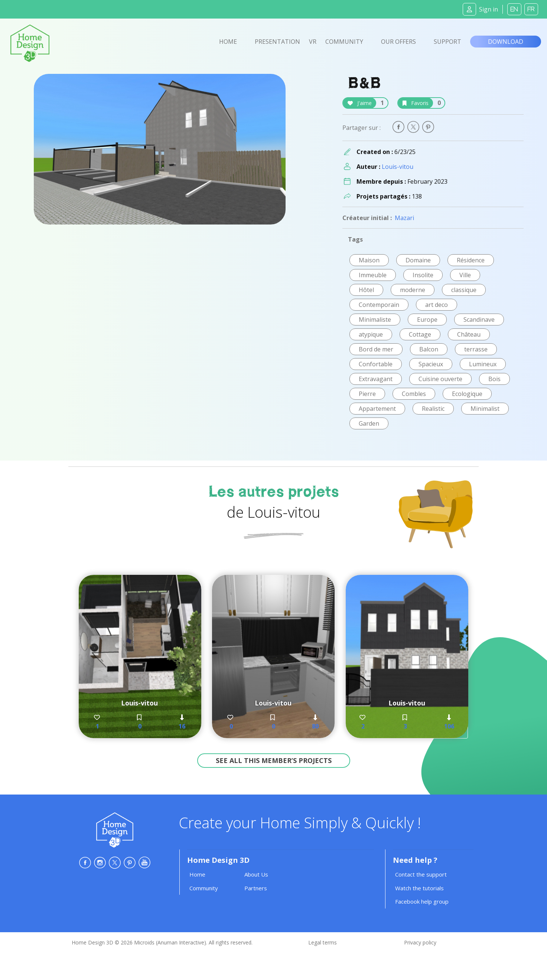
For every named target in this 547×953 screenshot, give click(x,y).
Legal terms (322, 942)
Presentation (277, 41)
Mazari (404, 218)
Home (228, 41)
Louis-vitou (397, 167)
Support (447, 41)
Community (344, 41)
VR (312, 41)
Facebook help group (422, 901)
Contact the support (421, 874)
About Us (256, 874)
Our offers (398, 41)
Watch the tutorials (419, 888)
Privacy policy (420, 942)
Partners (255, 888)
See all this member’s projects (274, 760)
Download (505, 41)
